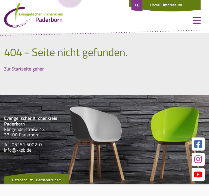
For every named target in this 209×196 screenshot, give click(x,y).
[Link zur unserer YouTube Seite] (198, 174)
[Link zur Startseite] (33, 16)
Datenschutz (22, 180)
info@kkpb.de (18, 150)
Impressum (172, 5)
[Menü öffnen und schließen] (197, 20)
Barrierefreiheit (48, 180)
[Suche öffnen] (137, 5)
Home (155, 5)
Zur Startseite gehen (24, 68)
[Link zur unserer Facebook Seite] (198, 144)
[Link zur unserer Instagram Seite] (198, 159)
